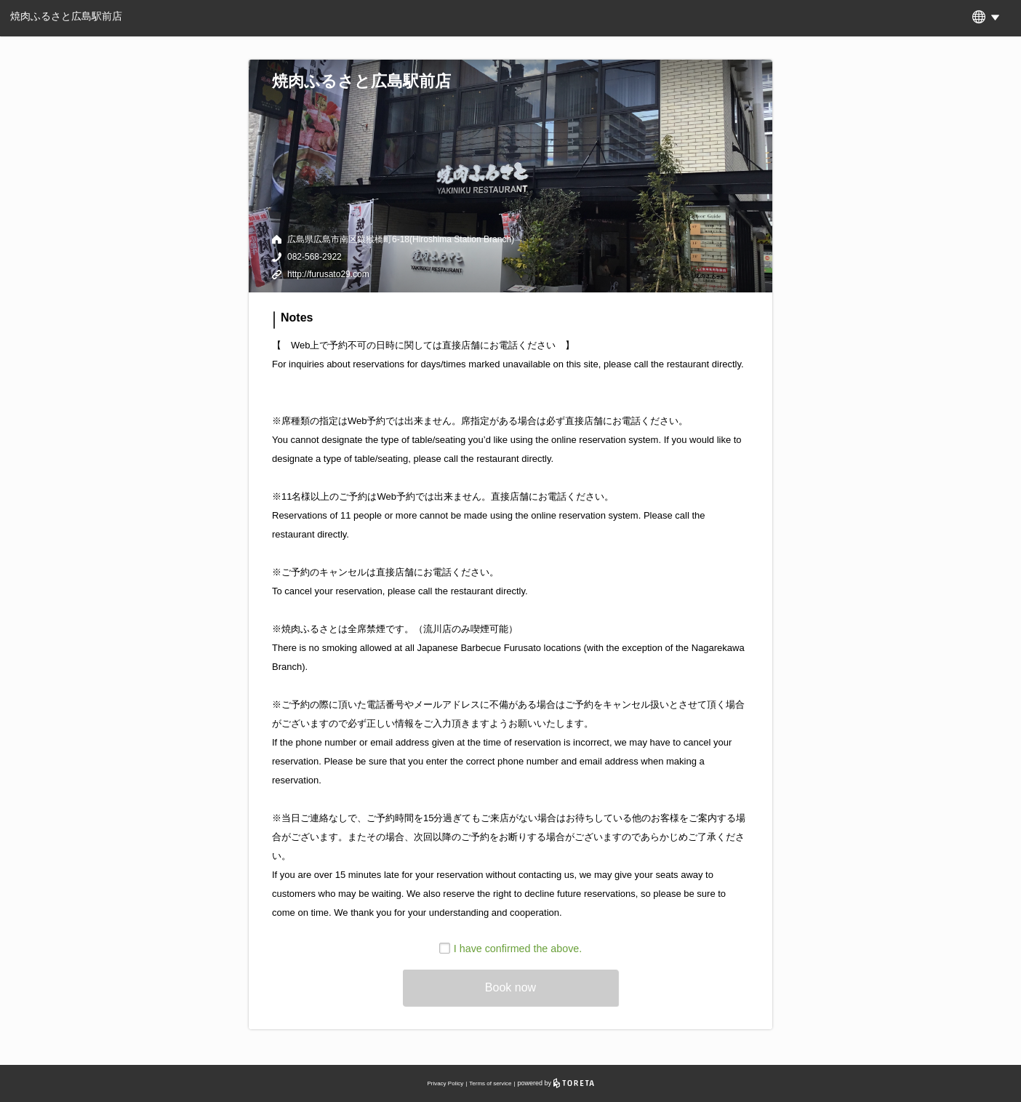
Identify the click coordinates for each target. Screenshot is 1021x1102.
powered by (556, 1083)
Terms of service (490, 1083)
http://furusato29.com (328, 274)
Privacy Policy (445, 1083)
